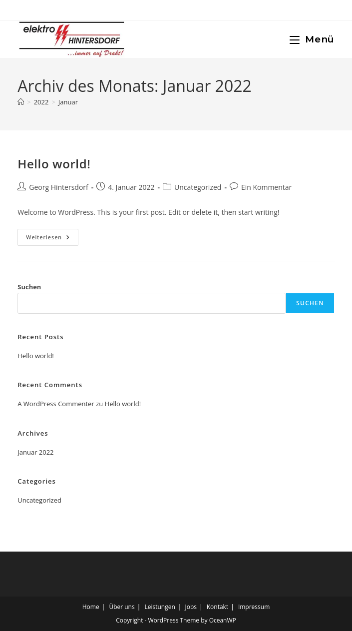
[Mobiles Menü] (312, 39)
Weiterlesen (52, 239)
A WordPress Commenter (55, 403)
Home (90, 607)
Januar (68, 101)
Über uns (121, 607)
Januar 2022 (35, 452)
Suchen (29, 286)
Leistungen (159, 607)
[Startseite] (20, 101)
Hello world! (53, 163)
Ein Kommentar (266, 187)
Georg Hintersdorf (58, 187)
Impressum (254, 607)
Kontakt (217, 607)
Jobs (191, 607)
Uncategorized (197, 187)
